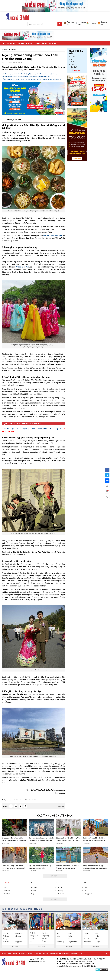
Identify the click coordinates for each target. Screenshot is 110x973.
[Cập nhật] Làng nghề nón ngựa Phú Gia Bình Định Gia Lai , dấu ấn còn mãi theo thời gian (32, 79)
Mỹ (86, 887)
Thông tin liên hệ (26, 953)
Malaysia (6, 936)
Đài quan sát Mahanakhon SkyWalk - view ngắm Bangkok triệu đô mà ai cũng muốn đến (41, 840)
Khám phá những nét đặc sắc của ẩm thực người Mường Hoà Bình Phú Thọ (28, 76)
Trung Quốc (34, 936)
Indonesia (18, 936)
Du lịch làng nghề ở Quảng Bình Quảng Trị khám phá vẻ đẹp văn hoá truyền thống (30, 74)
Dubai (32, 938)
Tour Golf (91, 23)
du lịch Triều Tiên (13, 800)
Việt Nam (21, 43)
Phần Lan (61, 894)
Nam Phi (33, 890)
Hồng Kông (45, 936)
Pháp (32, 894)
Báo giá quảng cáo (42, 953)
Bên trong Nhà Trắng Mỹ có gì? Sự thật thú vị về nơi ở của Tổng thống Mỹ (68, 840)
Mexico (97, 939)
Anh (58, 933)
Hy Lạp (60, 887)
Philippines (88, 894)
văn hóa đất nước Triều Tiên (28, 800)
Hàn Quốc (74, 67)
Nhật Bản (7, 894)
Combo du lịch (80, 23)
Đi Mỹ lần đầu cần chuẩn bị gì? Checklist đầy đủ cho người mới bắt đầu (95, 868)
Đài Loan (44, 938)
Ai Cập (97, 942)
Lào (16, 939)
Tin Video (37, 43)
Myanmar (7, 890)
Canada (86, 933)
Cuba (72, 64)
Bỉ (71, 59)
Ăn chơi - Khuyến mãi (49, 43)
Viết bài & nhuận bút (10, 953)
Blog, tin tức (102, 23)
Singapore (18, 933)
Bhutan (73, 62)
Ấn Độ (73, 57)
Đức (58, 936)
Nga (86, 890)
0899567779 (77, 953)
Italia (70, 936)
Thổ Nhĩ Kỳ (60, 942)
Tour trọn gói (69, 23)
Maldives (6, 942)
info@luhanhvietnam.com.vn (71, 966)
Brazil (97, 933)
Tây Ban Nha (73, 942)
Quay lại (60, 806)
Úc (31, 941)
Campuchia (7, 939)
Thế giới (29, 43)
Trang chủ (5, 49)
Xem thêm (14, 946)
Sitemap (55, 953)
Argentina (87, 942)
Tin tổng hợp (11, 43)
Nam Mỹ (60, 890)
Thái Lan (6, 933)
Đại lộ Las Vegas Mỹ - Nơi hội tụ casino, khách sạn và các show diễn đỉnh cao (94, 840)
